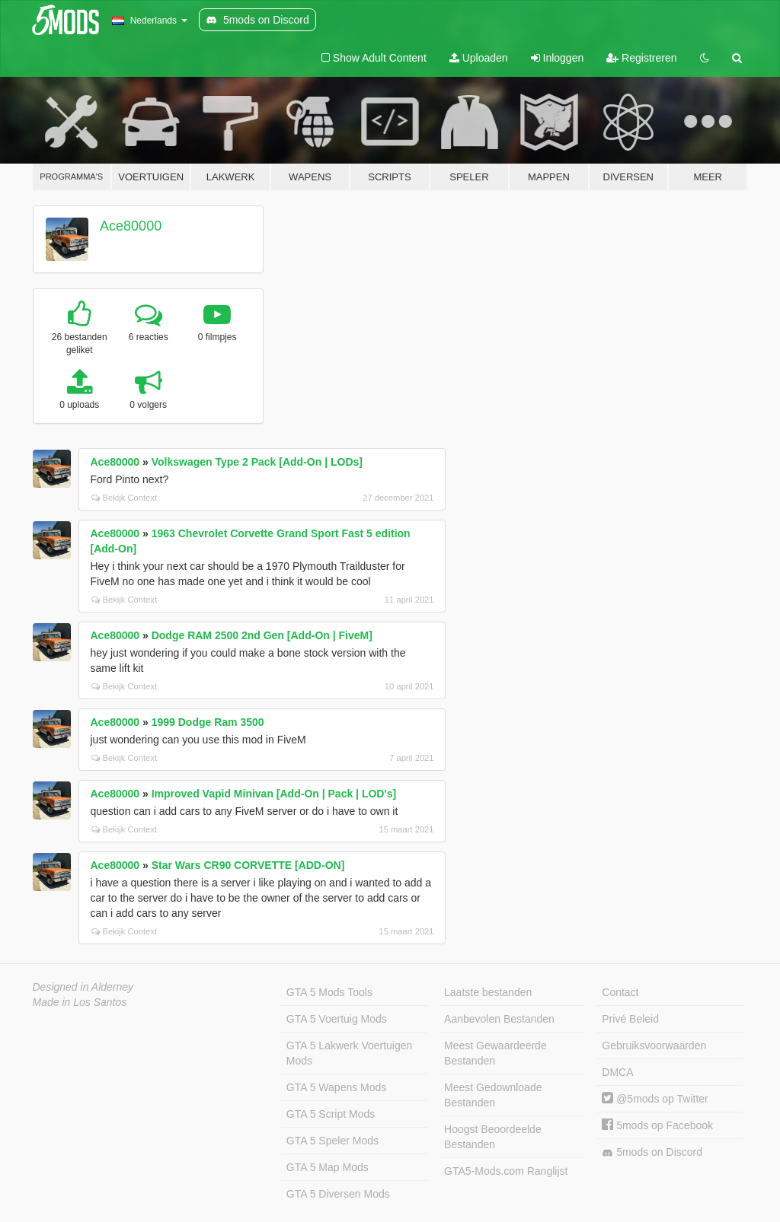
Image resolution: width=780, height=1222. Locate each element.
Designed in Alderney (83, 987)
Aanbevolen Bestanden (499, 1019)
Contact (620, 992)
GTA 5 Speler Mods (332, 1140)
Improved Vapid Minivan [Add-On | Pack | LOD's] (274, 794)
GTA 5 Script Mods (330, 1114)
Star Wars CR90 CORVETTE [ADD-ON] (248, 865)
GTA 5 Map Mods (327, 1167)
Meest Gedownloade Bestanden (493, 1095)
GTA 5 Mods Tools (329, 992)
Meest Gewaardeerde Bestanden (495, 1053)
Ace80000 (130, 226)
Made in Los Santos (80, 1002)
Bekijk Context (124, 497)
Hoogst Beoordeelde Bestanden (493, 1136)
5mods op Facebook (657, 1125)
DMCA (617, 1072)
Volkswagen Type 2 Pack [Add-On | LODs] (257, 462)
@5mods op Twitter (655, 1099)
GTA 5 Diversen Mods (338, 1194)
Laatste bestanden (488, 992)
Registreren (641, 58)
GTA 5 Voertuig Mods (336, 1019)
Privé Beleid (630, 1019)
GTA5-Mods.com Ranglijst (505, 1171)
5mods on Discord (652, 1152)
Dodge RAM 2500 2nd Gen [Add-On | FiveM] (262, 635)
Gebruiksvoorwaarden (654, 1045)
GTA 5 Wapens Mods (336, 1087)
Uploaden (478, 58)
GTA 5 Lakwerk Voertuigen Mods (349, 1053)
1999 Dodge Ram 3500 (208, 722)
